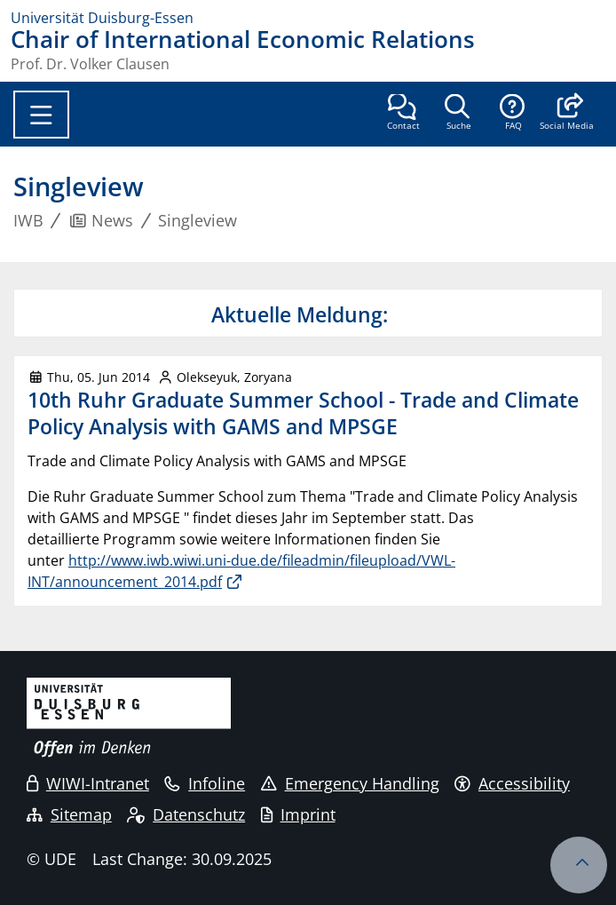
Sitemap (69, 814)
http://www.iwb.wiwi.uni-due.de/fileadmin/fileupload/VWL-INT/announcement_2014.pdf (241, 571)
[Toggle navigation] (41, 115)
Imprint (298, 814)
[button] (567, 113)
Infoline (204, 783)
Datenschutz (186, 814)
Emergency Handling (350, 783)
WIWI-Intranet (88, 783)
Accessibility (512, 783)
